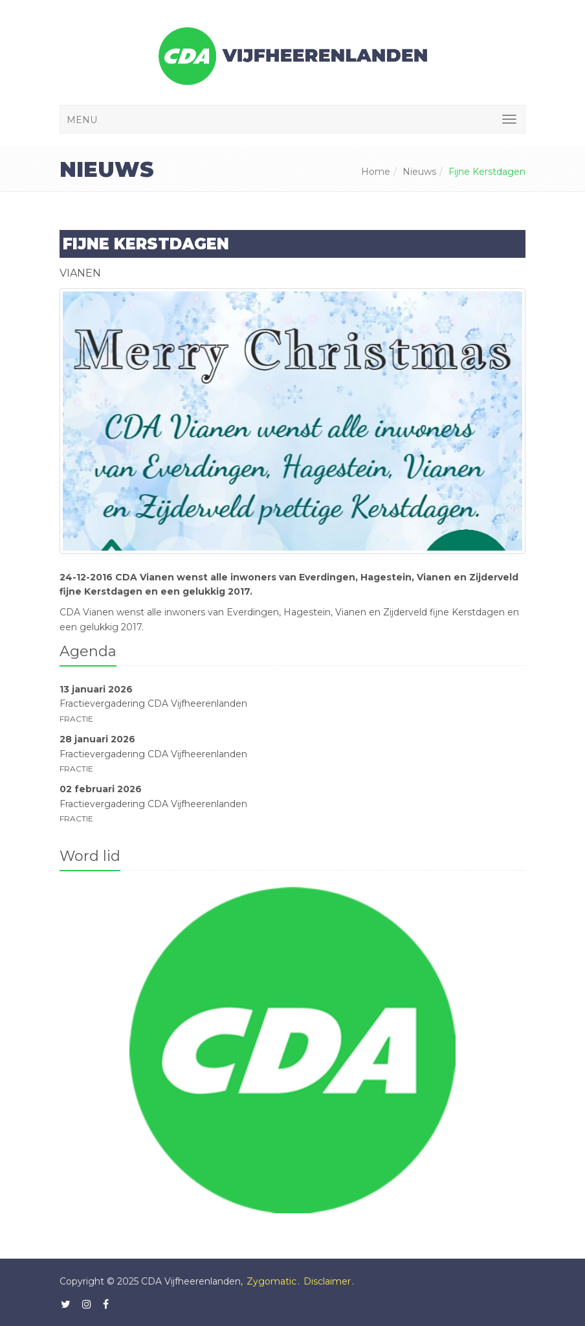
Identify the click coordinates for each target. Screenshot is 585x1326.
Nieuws (419, 171)
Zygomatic (271, 1281)
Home (375, 171)
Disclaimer (327, 1281)
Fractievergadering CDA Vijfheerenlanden (153, 703)
